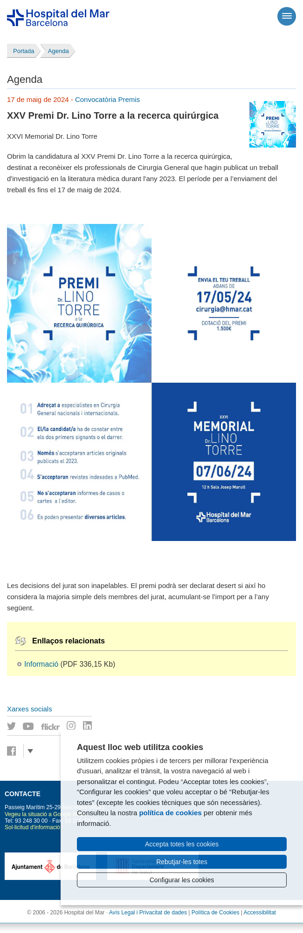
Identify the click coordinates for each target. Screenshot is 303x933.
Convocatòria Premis (107, 99)
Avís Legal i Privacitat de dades (148, 912)
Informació (41, 664)
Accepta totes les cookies (182, 844)
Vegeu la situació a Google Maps (45, 814)
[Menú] (286, 16)
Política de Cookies (216, 912)
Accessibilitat (260, 912)
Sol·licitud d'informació (32, 827)
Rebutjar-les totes (181, 861)
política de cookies (170, 813)
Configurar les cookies (182, 880)
